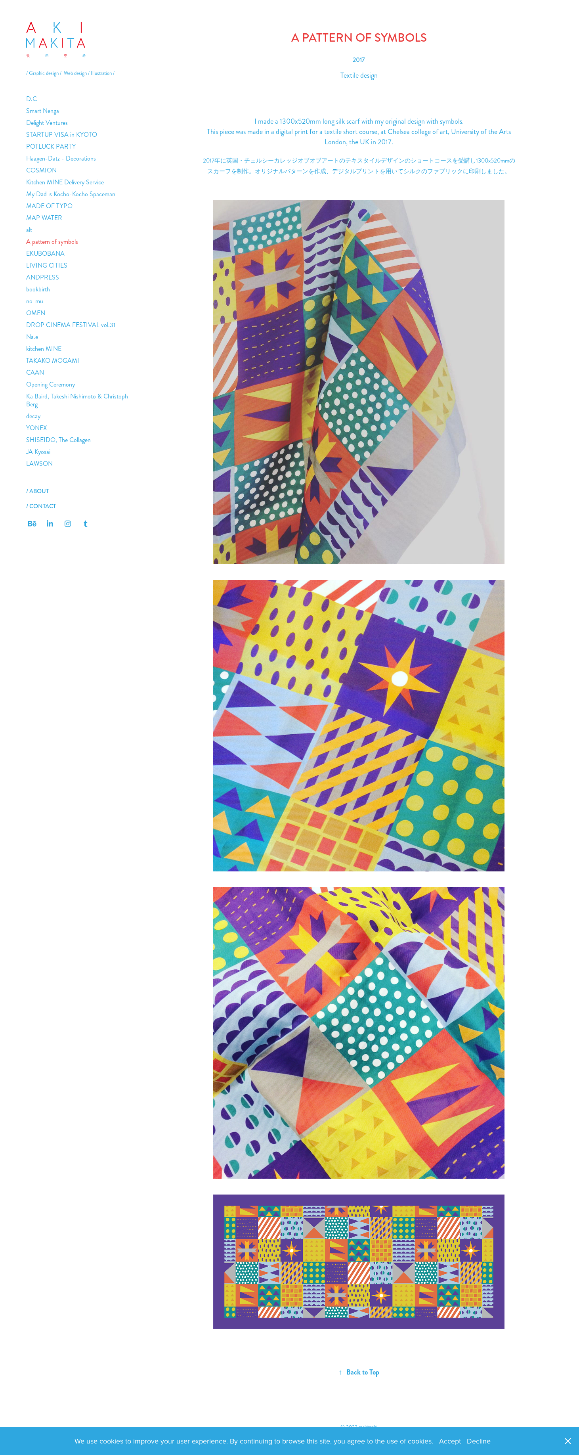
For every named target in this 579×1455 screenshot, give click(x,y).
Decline (479, 1441)
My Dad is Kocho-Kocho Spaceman (70, 194)
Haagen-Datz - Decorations (61, 158)
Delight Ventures (47, 122)
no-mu (34, 301)
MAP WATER (44, 217)
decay (33, 416)
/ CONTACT (41, 506)
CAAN (35, 372)
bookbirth (38, 289)
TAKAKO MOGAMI (52, 360)
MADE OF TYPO (49, 206)
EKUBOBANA (45, 253)
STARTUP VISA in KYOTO (61, 134)
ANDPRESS (42, 277)
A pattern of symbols (52, 241)
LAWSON (39, 463)
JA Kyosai (38, 451)
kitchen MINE (43, 348)
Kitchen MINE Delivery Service (65, 182)
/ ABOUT (37, 491)
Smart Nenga (42, 110)
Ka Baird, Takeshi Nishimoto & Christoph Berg (77, 400)
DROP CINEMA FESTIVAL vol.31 (70, 324)
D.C (31, 98)
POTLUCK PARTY (51, 146)
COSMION (41, 170)
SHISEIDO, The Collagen (58, 439)
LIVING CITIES (46, 265)
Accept (450, 1441)
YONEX (36, 428)
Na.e (32, 336)
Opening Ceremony (50, 384)
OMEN (35, 313)
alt (29, 229)
